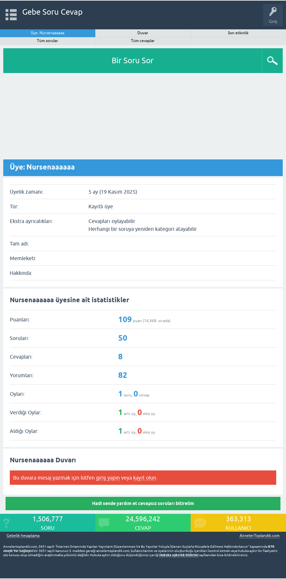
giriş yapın (108, 478)
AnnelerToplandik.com (259, 535)
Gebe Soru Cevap (52, 11)
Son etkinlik (238, 33)
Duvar (142, 33)
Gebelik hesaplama (23, 536)
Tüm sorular (47, 40)
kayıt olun (144, 478)
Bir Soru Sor (132, 60)
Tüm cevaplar (143, 40)
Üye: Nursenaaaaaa (47, 33)
